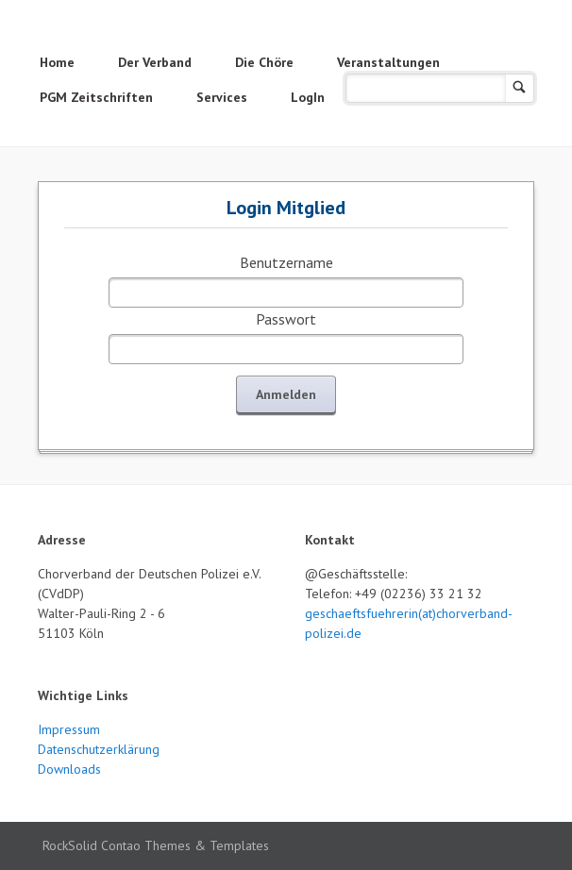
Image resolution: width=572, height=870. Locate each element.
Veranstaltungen (388, 62)
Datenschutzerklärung (99, 749)
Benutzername (286, 262)
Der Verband (155, 62)
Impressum (69, 729)
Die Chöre (264, 62)
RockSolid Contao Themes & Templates (155, 845)
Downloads (69, 769)
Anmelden (286, 394)
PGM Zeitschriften (96, 97)
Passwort (286, 319)
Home (57, 62)
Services (221, 97)
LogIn (308, 97)
